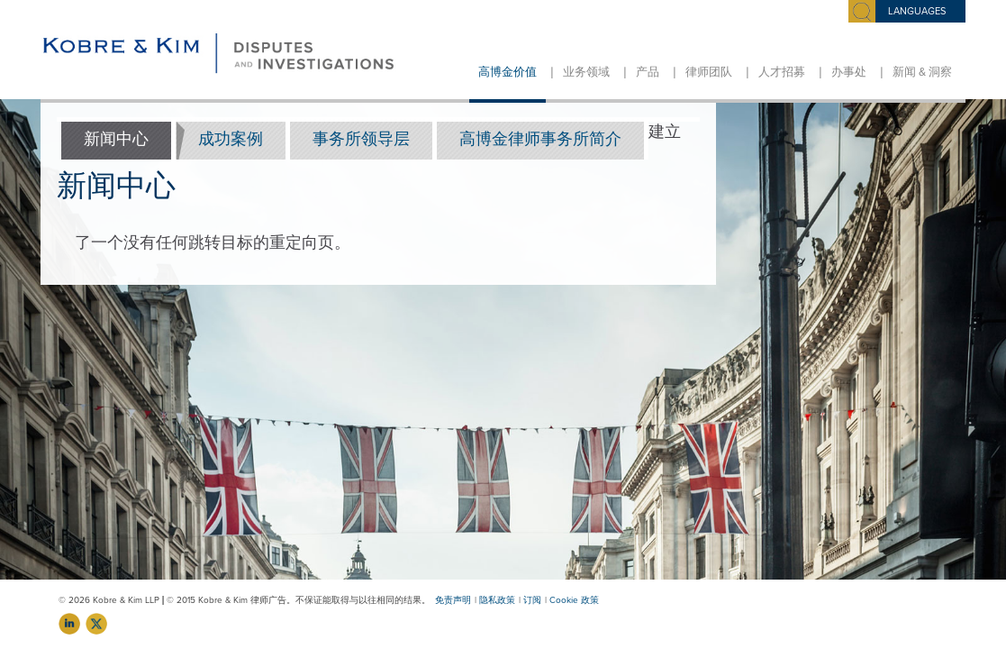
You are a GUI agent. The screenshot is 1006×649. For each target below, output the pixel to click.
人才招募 (781, 72)
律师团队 (708, 72)
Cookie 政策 (574, 600)
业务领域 (586, 72)
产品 (647, 72)
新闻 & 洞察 (922, 72)
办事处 (848, 72)
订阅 (532, 600)
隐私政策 (497, 600)
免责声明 (453, 600)
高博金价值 (507, 72)
